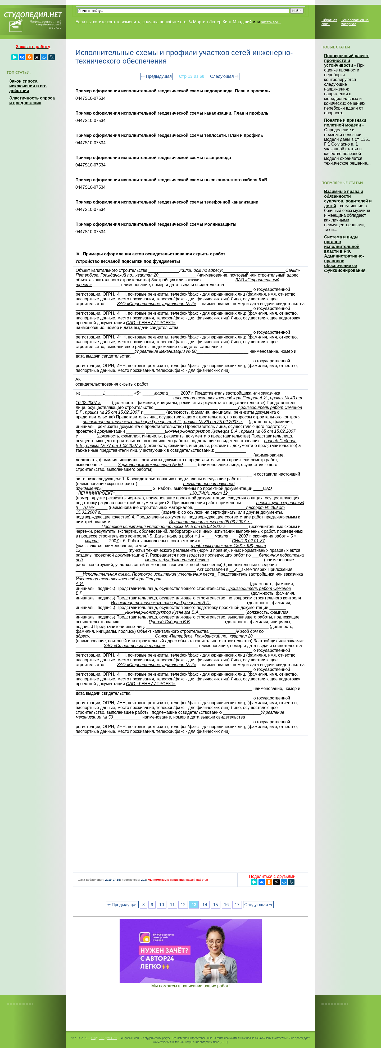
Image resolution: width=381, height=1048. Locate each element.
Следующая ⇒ (224, 76)
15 (215, 904)
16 (226, 904)
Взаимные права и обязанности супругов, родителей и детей (348, 198)
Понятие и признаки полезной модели (345, 122)
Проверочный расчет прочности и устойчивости (346, 60)
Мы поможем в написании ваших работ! (190, 986)
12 (183, 904)
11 (172, 904)
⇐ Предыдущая (156, 76)
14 (204, 904)
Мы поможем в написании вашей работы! (178, 879)
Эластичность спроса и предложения (32, 100)
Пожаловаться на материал (355, 22)
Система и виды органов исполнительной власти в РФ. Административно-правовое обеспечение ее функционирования (344, 254)
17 (237, 904)
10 (161, 904)
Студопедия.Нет (104, 1037)
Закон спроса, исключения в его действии (28, 86)
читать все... (271, 22)
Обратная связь (329, 22)
